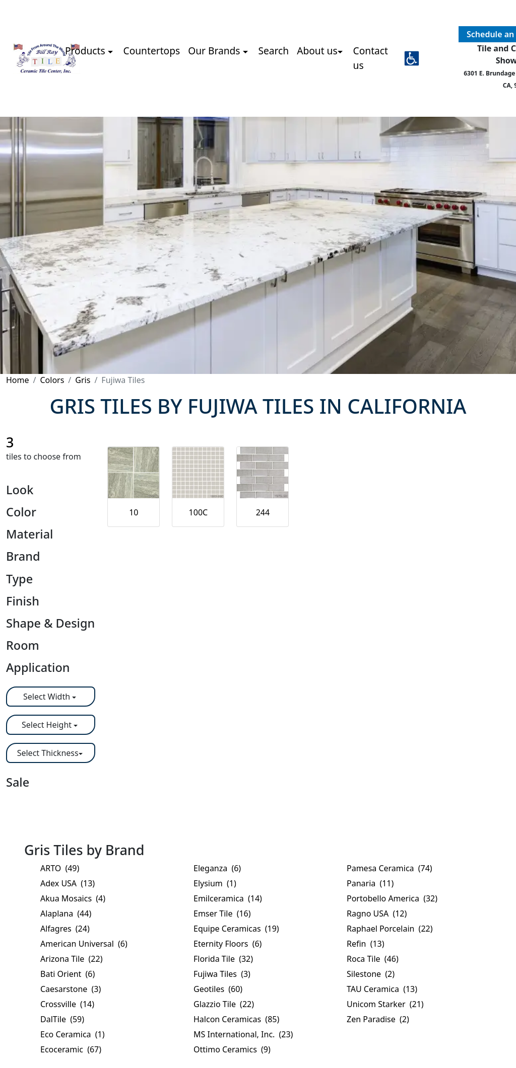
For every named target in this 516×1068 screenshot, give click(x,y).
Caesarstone (70, 989)
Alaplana (65, 913)
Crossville (67, 1004)
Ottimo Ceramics (232, 1049)
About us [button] (317, 50)
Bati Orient (67, 973)
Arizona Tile (71, 958)
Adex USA (67, 883)
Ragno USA (377, 913)
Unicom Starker (385, 1004)
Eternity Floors (228, 943)
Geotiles (218, 989)
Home (17, 380)
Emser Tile (222, 913)
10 (133, 512)
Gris (82, 380)
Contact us (370, 58)
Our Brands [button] (215, 50)
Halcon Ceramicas (236, 1019)
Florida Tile (223, 958)
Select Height (48, 724)
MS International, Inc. (243, 1034)
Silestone (371, 973)
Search (273, 50)
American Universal (83, 943)
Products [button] (86, 50)
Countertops (151, 50)
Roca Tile (373, 958)
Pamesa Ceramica (389, 868)
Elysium (215, 883)
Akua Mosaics (72, 898)
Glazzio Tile (224, 1004)
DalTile (62, 1019)
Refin (365, 943)
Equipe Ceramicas (236, 928)
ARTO (59, 868)
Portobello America (392, 898)
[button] (411, 58)
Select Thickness (48, 752)
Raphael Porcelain (389, 928)
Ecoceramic (70, 1049)
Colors (52, 380)
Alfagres (65, 928)
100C (198, 512)
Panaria (370, 883)
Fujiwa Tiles (222, 973)
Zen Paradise (378, 1019)
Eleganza (217, 868)
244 (263, 512)
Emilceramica (228, 898)
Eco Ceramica (72, 1034)
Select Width (47, 696)
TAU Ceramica (382, 989)
